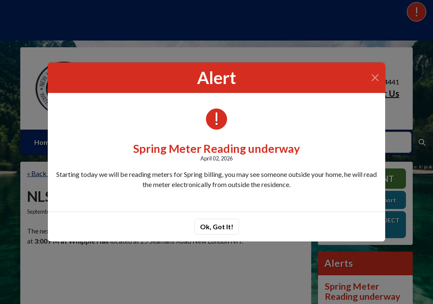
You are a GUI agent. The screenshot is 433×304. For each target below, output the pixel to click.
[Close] (375, 77)
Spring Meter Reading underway (216, 148)
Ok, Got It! (216, 227)
